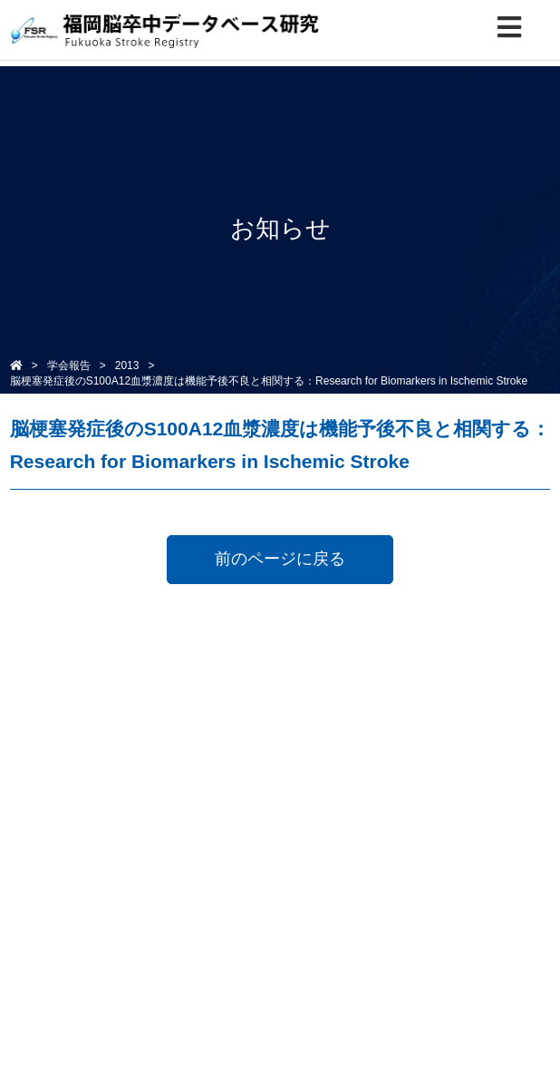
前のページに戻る (280, 559)
